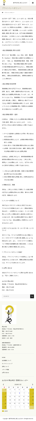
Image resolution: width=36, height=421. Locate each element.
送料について (5, 366)
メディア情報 (5, 369)
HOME (3, 357)
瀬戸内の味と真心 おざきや (20, 2)
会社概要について (6, 360)
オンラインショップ (7, 363)
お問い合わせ (5, 372)
